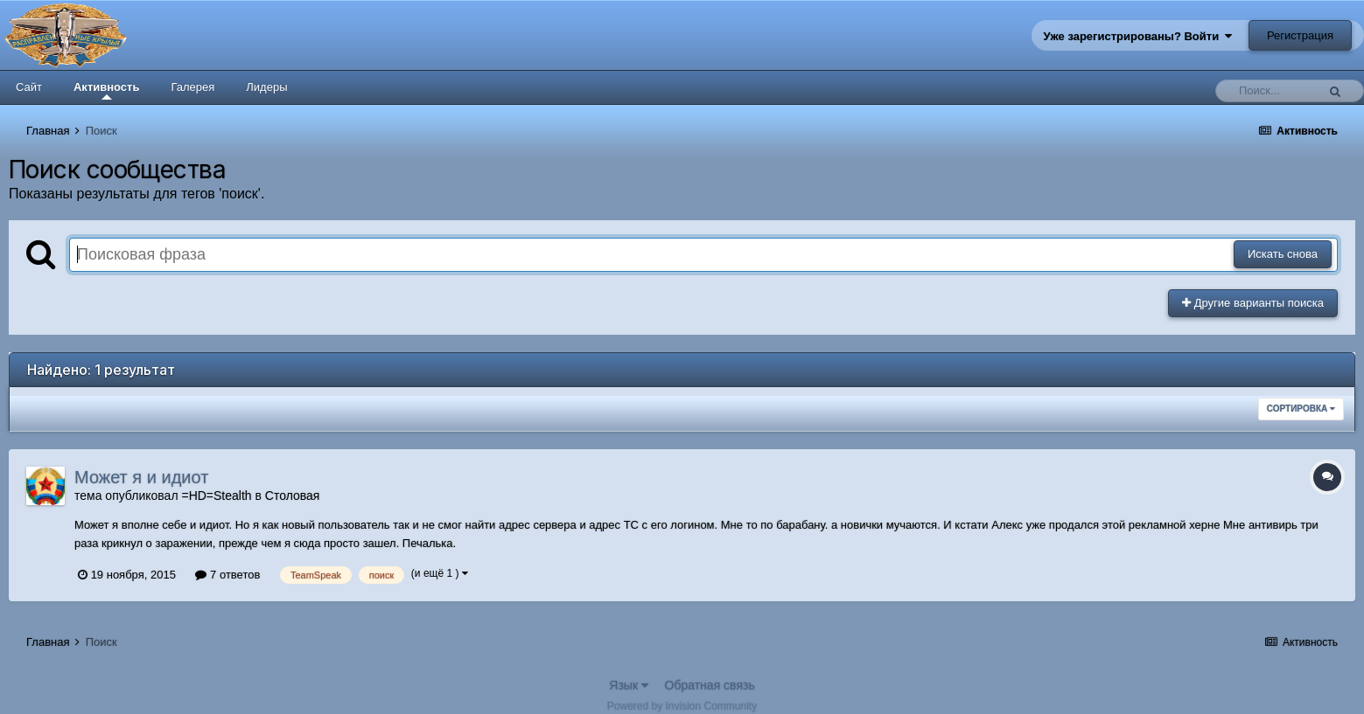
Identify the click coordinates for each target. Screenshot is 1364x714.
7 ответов (227, 574)
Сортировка (1301, 408)
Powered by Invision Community (682, 706)
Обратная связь (710, 685)
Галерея (192, 87)
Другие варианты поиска (1253, 302)
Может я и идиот (141, 477)
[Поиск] (1270, 91)
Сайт (29, 87)
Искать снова (1283, 253)
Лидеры (266, 87)
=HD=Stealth (216, 496)
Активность (106, 90)
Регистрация (1300, 35)
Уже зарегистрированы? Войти (1138, 36)
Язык (628, 685)
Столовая (292, 496)
